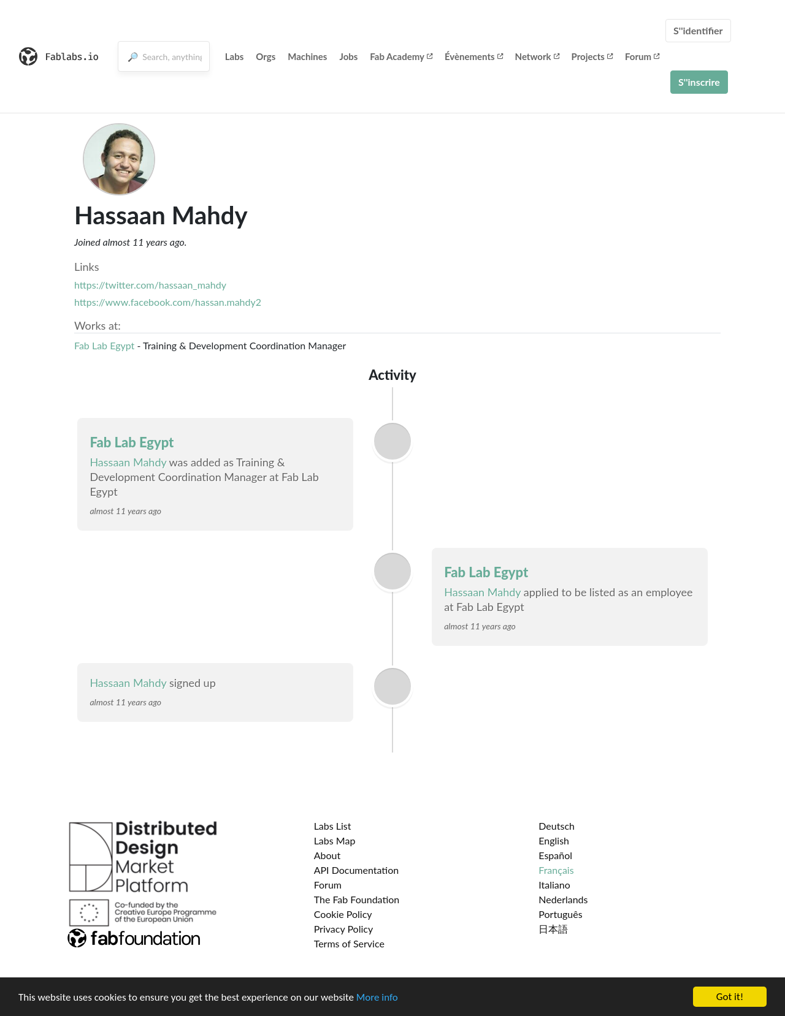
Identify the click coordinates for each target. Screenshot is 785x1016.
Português (560, 914)
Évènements (474, 56)
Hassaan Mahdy (128, 462)
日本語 (553, 928)
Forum (642, 56)
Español (555, 855)
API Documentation (356, 870)
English (553, 840)
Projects (592, 56)
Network (537, 56)
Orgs (265, 56)
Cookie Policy (343, 914)
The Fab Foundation (357, 899)
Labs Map (335, 840)
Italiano (554, 884)
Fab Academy (401, 56)
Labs (234, 56)
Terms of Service (349, 943)
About (327, 855)
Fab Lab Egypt (104, 345)
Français (555, 870)
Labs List (332, 826)
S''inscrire (699, 82)
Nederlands (563, 899)
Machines (307, 56)
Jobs (348, 56)
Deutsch (556, 826)
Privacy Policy (343, 928)
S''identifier (698, 30)
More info (377, 997)
